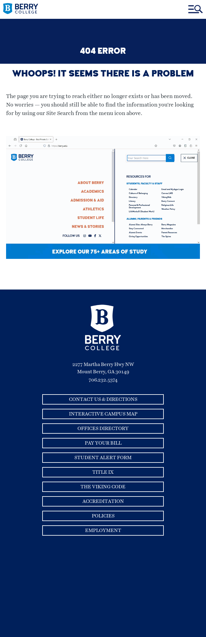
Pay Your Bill (103, 443)
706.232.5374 (103, 380)
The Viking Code (103, 486)
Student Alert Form (103, 457)
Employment (103, 530)
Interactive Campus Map (103, 414)
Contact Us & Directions (103, 399)
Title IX (103, 472)
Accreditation (103, 501)
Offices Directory (103, 428)
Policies (103, 515)
